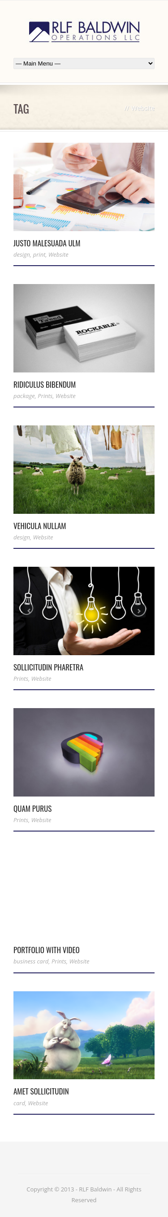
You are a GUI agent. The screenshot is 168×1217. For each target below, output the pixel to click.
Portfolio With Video (46, 949)
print (39, 254)
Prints (45, 396)
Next (139, 610)
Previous (28, 610)
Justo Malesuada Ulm (47, 243)
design (21, 254)
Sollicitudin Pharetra (48, 667)
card (19, 1103)
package (24, 396)
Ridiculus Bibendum (44, 384)
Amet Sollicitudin (41, 1091)
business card (30, 961)
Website (58, 254)
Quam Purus (32, 808)
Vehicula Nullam (39, 525)
